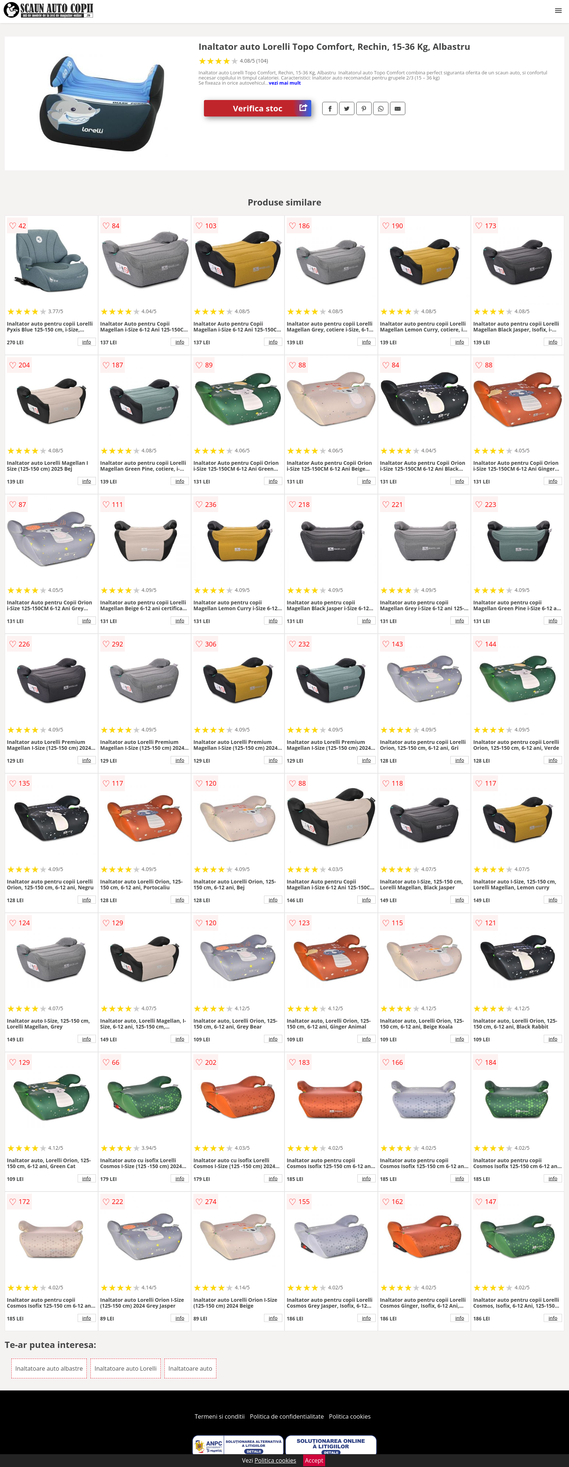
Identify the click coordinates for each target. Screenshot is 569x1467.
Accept (314, 1460)
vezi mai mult (285, 82)
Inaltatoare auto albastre (49, 1368)
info (86, 341)
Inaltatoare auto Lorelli (125, 1368)
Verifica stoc (272, 108)
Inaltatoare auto (190, 1368)
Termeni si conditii (220, 1416)
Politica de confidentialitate (287, 1416)
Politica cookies (350, 1416)
